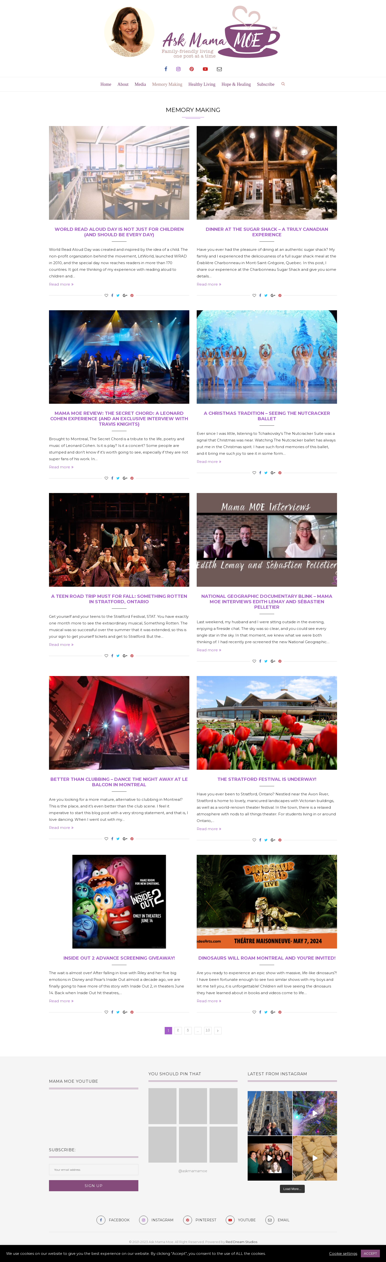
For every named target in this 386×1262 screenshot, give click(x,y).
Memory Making (167, 84)
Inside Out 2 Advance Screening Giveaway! (119, 958)
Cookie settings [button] (343, 1253)
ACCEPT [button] (370, 1253)
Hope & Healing (236, 84)
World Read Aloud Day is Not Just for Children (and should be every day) (119, 232)
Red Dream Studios (241, 1242)
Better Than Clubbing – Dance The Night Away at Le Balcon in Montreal (119, 782)
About (123, 84)
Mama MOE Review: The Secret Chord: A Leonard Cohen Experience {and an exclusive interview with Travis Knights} (119, 419)
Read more (61, 284)
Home (105, 84)
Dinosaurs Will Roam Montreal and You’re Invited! (267, 958)
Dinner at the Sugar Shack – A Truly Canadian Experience (267, 232)
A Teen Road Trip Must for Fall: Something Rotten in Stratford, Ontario (119, 599)
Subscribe (265, 84)
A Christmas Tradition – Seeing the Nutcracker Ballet (267, 416)
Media (140, 84)
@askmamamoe (192, 1171)
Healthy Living (202, 84)
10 (208, 1030)
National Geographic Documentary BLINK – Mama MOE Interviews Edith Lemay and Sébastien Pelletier (266, 602)
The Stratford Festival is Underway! (266, 779)
